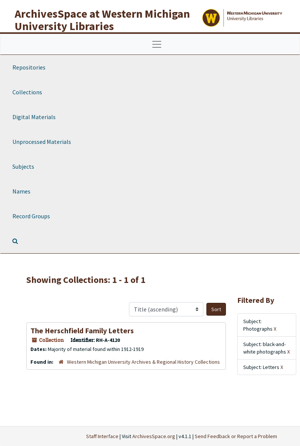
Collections (27, 92)
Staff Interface (102, 436)
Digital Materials (34, 117)
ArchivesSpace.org (153, 436)
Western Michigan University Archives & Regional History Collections (143, 361)
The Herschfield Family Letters (82, 330)
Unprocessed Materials (41, 141)
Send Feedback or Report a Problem (236, 436)
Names (21, 191)
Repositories (28, 67)
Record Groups (31, 216)
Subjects (23, 166)
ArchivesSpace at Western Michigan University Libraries (102, 19)
